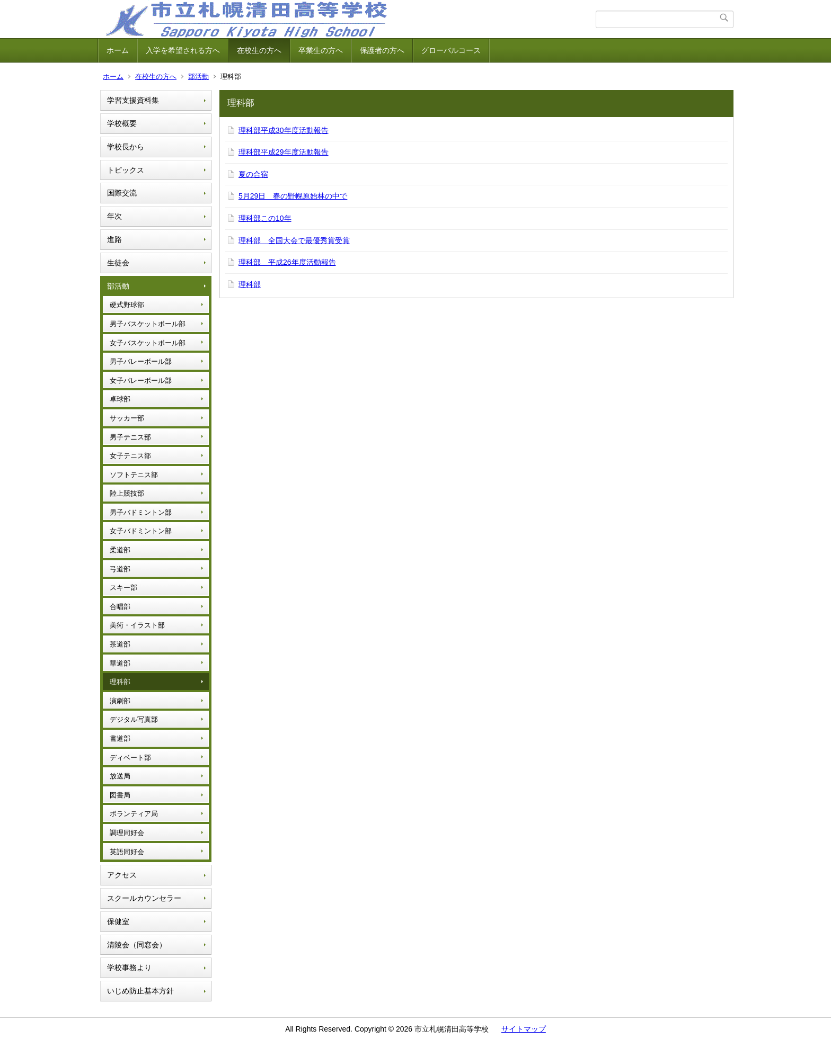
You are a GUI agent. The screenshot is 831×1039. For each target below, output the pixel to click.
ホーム (118, 50)
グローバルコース (451, 50)
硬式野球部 (127, 305)
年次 (114, 216)
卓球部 (120, 399)
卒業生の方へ (320, 50)
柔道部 (120, 550)
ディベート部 (130, 758)
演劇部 (120, 701)
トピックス (125, 170)
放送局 (120, 776)
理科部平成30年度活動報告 (283, 130)
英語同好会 (127, 852)
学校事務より (129, 967)
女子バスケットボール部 (147, 343)
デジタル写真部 (134, 719)
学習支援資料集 (133, 100)
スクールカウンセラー (144, 898)
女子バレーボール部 (141, 380)
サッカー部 (127, 418)
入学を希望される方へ (183, 50)
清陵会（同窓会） (136, 945)
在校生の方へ (259, 50)
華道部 (120, 663)
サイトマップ (523, 1029)
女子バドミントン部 (141, 531)
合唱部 (120, 607)
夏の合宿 (253, 174)
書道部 (120, 738)
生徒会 (118, 262)
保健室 (118, 921)
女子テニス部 (130, 456)
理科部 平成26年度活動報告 (287, 262)
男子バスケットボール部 (147, 324)
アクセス (122, 875)
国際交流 (122, 193)
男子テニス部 (130, 437)
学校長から (125, 146)
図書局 (120, 795)
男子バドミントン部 (141, 512)
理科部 (120, 682)
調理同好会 (127, 833)
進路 (114, 239)
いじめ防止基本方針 (140, 991)
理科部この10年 (264, 218)
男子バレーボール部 (141, 361)
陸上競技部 (127, 493)
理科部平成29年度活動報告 (283, 152)
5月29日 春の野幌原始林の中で (292, 196)
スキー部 (123, 588)
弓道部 (120, 569)
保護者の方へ (382, 50)
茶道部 (120, 644)
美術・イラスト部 (137, 625)
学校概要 (122, 123)
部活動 (198, 76)
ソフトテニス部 (134, 475)
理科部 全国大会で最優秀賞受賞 (294, 240)
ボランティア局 (134, 814)
